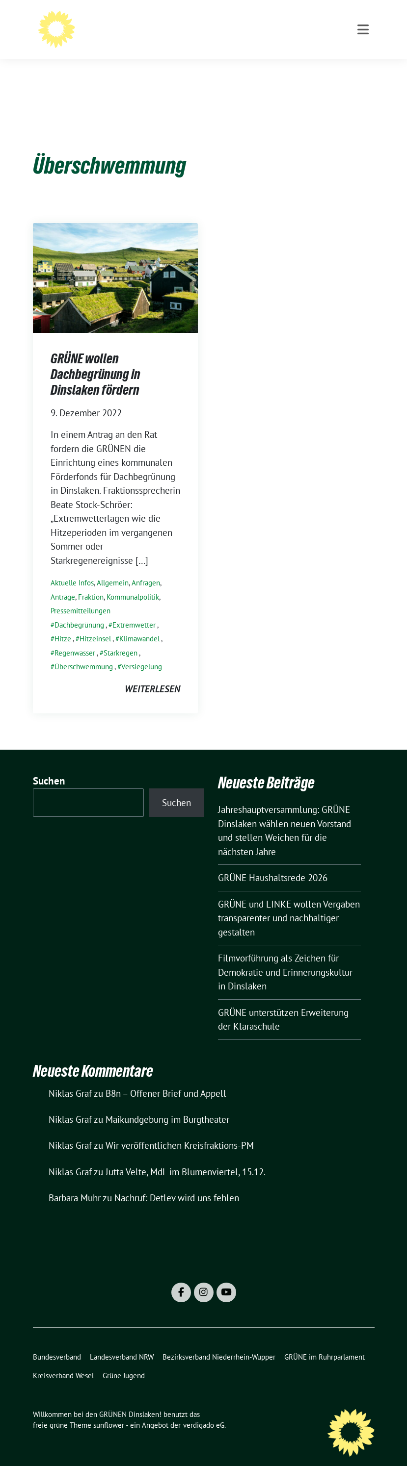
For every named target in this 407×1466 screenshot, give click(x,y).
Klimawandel (139, 623)
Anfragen (146, 567)
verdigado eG (203, 1410)
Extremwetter (134, 609)
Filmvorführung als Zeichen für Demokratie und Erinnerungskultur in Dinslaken (285, 957)
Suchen (49, 765)
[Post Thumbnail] (115, 261)
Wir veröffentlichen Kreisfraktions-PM (180, 1130)
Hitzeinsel (95, 623)
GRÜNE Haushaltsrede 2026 (272, 862)
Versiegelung (141, 651)
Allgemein (113, 567)
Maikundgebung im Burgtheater (167, 1104)
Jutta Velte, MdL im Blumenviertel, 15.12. (186, 1157)
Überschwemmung (83, 651)
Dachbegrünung (79, 609)
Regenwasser (74, 637)
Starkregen (120, 637)
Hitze (62, 623)
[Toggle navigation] (363, 69)
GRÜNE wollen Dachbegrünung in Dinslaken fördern (95, 359)
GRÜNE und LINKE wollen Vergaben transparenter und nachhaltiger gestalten (289, 903)
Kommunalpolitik (133, 581)
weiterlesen (152, 674)
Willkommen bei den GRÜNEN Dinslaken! (218, 27)
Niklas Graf (70, 1078)
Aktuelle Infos (72, 567)
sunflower (108, 1410)
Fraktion (91, 581)
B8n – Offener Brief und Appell (166, 1078)
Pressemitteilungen (80, 595)
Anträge (63, 581)
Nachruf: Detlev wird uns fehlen (176, 1182)
